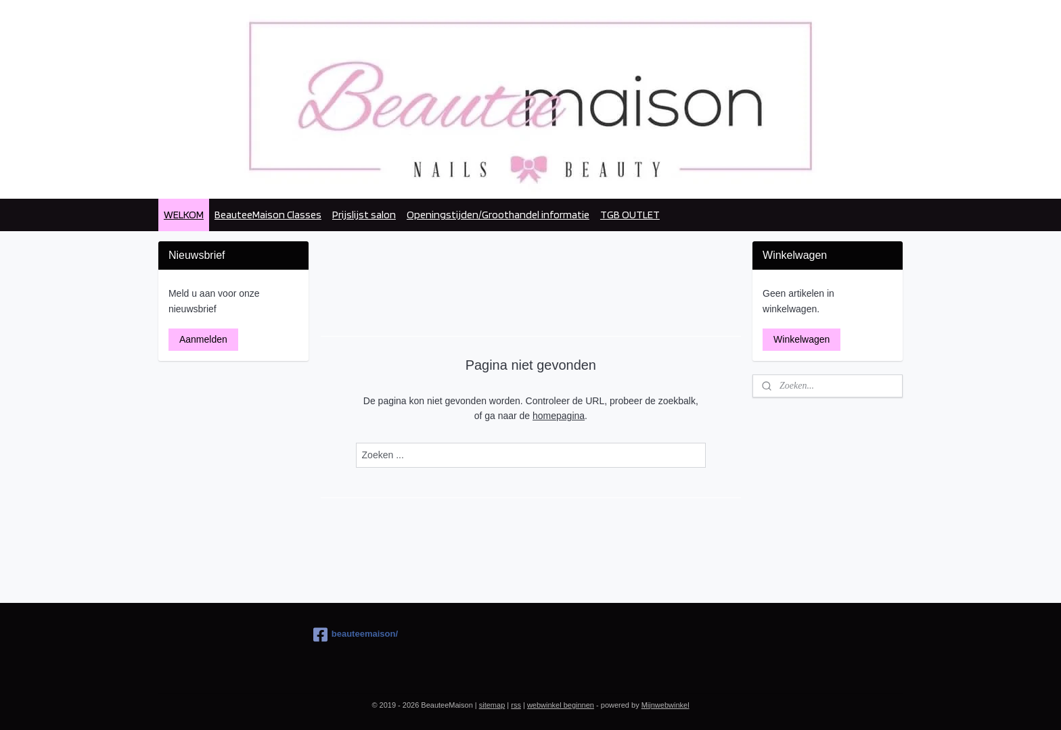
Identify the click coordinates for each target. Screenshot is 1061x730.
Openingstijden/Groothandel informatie (498, 214)
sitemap (492, 705)
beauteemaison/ (355, 635)
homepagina (559, 415)
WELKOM (184, 214)
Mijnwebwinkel (665, 705)
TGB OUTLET (630, 214)
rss (516, 705)
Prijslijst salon (364, 214)
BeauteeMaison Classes (268, 214)
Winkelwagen (801, 339)
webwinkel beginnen (560, 705)
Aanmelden (203, 339)
